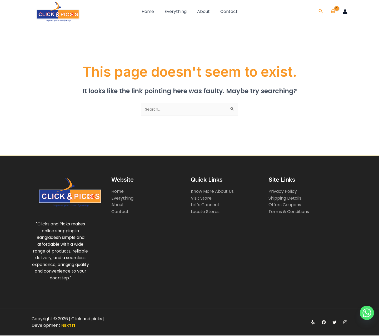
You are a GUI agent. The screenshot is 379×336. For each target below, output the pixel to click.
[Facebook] (324, 323)
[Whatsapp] (364, 322)
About (203, 11)
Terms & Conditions (288, 212)
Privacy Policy (282, 192)
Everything (175, 11)
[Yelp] (313, 323)
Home (148, 11)
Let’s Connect (205, 205)
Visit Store (201, 199)
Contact (229, 11)
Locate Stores (205, 212)
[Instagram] (345, 323)
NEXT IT (69, 326)
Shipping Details (284, 199)
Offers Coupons (284, 205)
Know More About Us (212, 192)
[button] (320, 11)
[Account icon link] (345, 11)
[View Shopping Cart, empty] (332, 11)
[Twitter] (334, 323)
